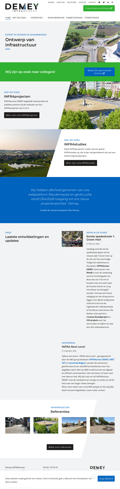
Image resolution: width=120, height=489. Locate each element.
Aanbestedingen (74, 17)
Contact (92, 2)
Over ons (61, 2)
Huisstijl (82, 2)
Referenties (36, 17)
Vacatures (71, 2)
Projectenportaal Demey (99, 8)
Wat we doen (19, 17)
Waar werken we (56, 17)
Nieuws (51, 2)
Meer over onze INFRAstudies (80, 163)
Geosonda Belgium (77, 363)
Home (8, 17)
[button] (17, 425)
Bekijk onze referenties (60, 447)
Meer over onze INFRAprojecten (22, 115)
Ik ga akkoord (106, 478)
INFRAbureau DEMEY (98, 359)
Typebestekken (91, 17)
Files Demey (73, 210)
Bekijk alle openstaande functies (99, 72)
